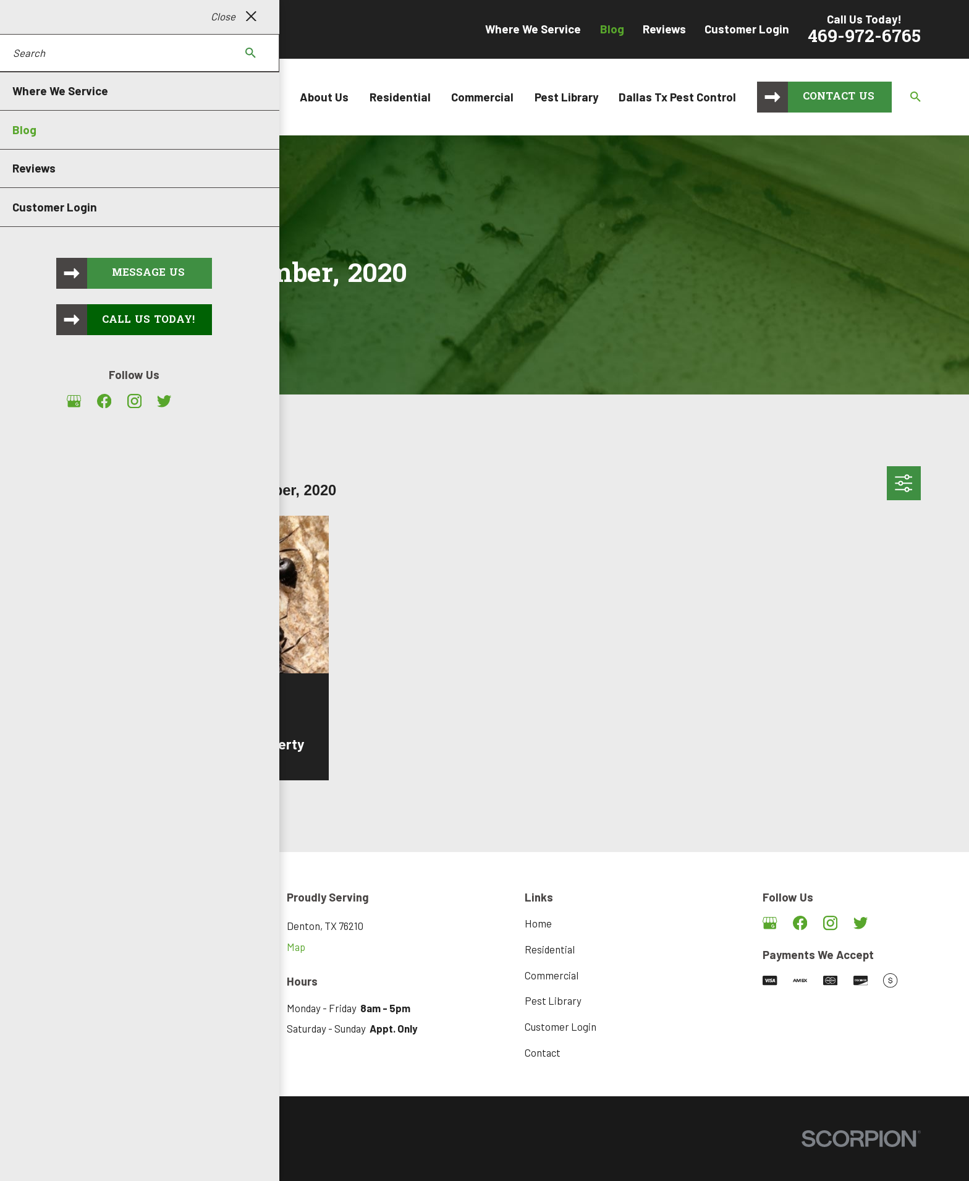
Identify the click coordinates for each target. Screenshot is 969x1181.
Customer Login (747, 29)
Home (538, 923)
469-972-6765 (864, 38)
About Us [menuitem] (324, 97)
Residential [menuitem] (400, 97)
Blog (612, 29)
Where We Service (533, 29)
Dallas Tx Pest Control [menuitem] (677, 97)
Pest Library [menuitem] (566, 97)
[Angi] (890, 923)
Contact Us (838, 97)
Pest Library (553, 1000)
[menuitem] (64, 1155)
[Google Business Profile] (770, 923)
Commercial (551, 975)
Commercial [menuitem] (482, 97)
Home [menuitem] (264, 97)
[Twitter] (860, 923)
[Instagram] (830, 923)
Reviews (664, 29)
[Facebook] (800, 923)
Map (296, 946)
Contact (543, 1052)
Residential (550, 949)
